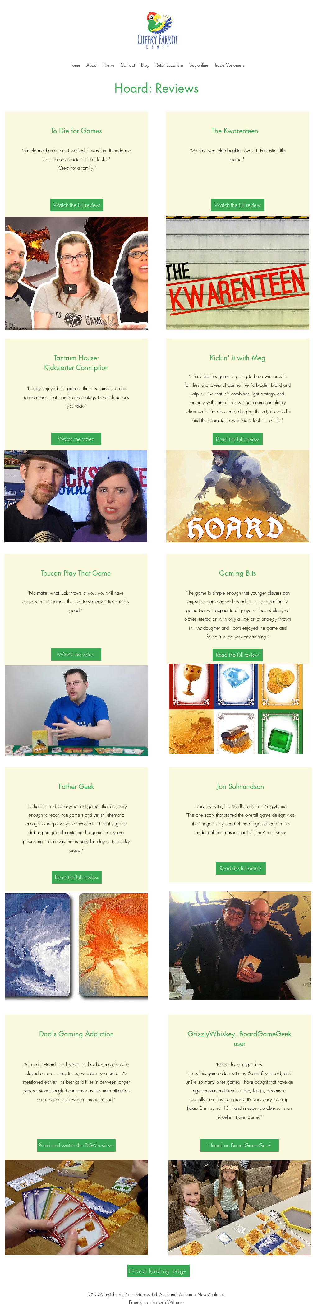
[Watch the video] (76, 439)
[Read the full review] (238, 439)
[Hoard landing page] (158, 1271)
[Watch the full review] (76, 205)
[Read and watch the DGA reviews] (76, 1145)
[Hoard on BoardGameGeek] (239, 1145)
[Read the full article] (241, 868)
